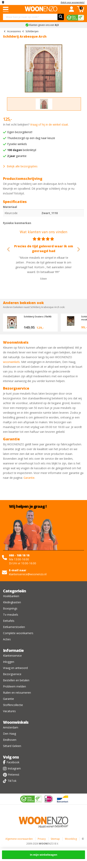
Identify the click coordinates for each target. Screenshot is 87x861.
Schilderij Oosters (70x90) (37, 316)
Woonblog (71, 839)
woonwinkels (11, 362)
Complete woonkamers (18, 633)
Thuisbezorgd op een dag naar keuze (31, 138)
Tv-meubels (10, 614)
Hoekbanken (11, 596)
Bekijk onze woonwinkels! (73, 2)
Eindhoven (9, 740)
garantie (17, 156)
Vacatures (9, 711)
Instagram (14, 768)
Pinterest (13, 774)
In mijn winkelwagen (43, 854)
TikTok (12, 781)
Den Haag (9, 733)
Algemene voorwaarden (19, 839)
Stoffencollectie (13, 705)
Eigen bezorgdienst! (19, 132)
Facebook (13, 762)
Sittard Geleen (12, 746)
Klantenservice (12, 655)
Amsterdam (10, 727)
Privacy (42, 839)
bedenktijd (21, 150)
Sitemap (55, 839)
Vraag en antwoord (15, 668)
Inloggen (8, 662)
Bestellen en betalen (16, 680)
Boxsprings (10, 608)
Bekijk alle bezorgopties (20, 166)
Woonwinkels (15, 722)
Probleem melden (14, 686)
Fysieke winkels (17, 144)
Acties (7, 639)
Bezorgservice (12, 674)
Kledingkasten (12, 602)
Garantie (29, 478)
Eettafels (8, 621)
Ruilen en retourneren (17, 692)
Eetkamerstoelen (14, 627)
